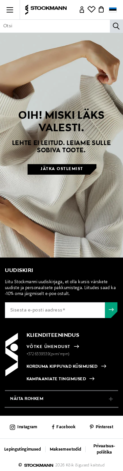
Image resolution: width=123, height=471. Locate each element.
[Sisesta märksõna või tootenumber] (61, 26)
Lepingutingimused (22, 449)
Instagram (27, 427)
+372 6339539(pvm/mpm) (48, 354)
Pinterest (104, 427)
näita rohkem (26, 398)
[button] (10, 9)
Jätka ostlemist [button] (62, 169)
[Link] (82, 9)
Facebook (65, 427)
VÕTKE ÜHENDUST (49, 347)
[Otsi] (116, 26)
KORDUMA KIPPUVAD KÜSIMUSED (62, 366)
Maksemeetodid (65, 449)
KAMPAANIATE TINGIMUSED (56, 379)
